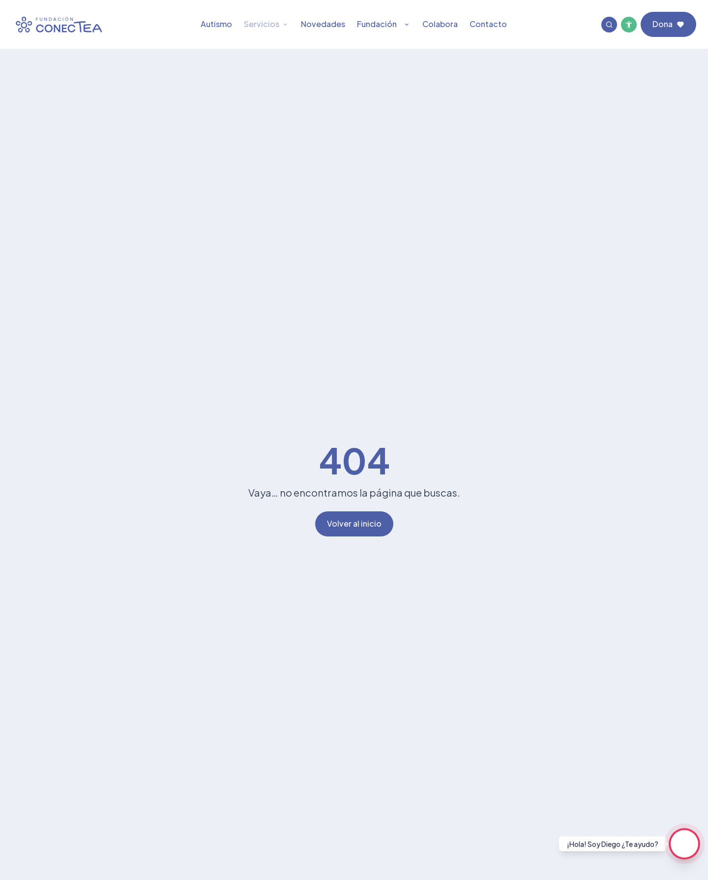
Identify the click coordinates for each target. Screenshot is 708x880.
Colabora (440, 24)
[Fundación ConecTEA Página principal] (59, 24)
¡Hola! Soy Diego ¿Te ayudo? (612, 843)
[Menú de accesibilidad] (629, 24)
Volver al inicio (354, 523)
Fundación (384, 24)
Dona (668, 24)
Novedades (323, 24)
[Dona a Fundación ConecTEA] (668, 24)
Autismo (216, 24)
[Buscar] (609, 24)
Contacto (488, 24)
